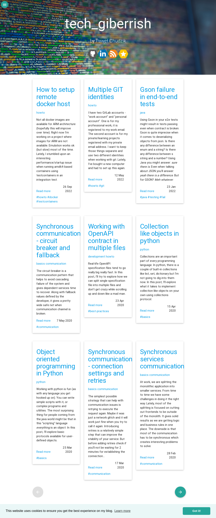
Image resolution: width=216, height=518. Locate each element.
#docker (52, 197)
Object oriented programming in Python (55, 362)
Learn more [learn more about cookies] (122, 510)
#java (143, 197)
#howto (41, 197)
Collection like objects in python (159, 233)
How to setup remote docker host (55, 97)
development (96, 256)
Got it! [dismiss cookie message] (196, 510)
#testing (153, 197)
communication (56, 263)
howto (40, 112)
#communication (47, 327)
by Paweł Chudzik (108, 41)
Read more (43, 191)
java (142, 112)
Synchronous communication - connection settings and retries (110, 366)
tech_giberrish (108, 23)
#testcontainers (47, 201)
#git (101, 186)
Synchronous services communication (162, 359)
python (144, 249)
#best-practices (98, 311)
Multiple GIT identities (105, 93)
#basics (145, 317)
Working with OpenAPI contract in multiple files (107, 237)
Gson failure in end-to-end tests (158, 97)
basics (40, 263)
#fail (162, 197)
